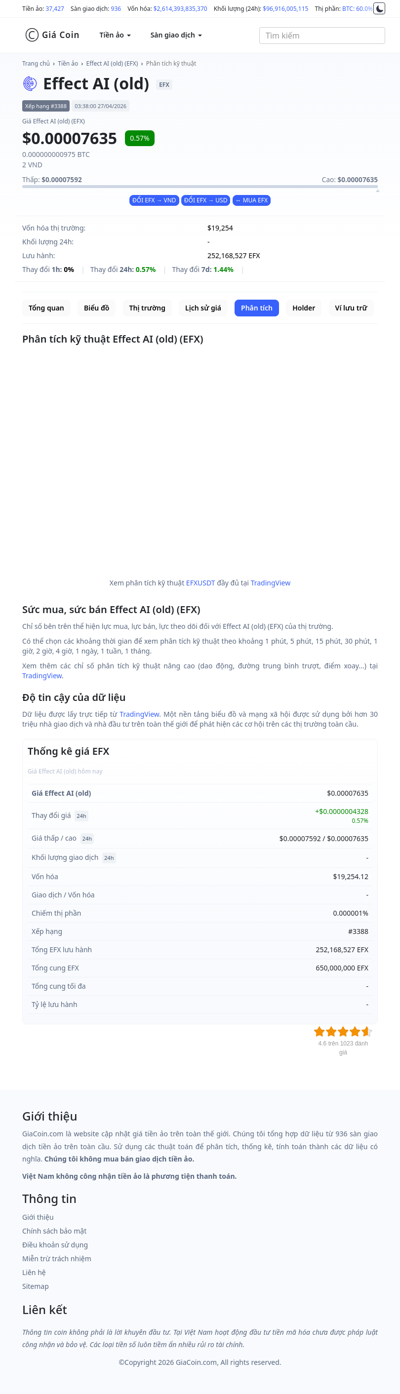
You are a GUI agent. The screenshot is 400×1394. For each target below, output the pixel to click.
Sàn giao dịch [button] (176, 34)
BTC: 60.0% (357, 8)
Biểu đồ (96, 307)
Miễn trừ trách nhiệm (56, 1258)
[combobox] (322, 35)
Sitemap (35, 1286)
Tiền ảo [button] (114, 34)
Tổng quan (46, 307)
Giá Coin (52, 35)
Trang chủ (36, 63)
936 (116, 8)
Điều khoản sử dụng (55, 1244)
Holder (303, 307)
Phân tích (257, 307)
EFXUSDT (200, 582)
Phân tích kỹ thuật (171, 63)
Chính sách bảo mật (54, 1231)
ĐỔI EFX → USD (206, 200)
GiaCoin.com (196, 1362)
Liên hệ (34, 1272)
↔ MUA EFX (252, 200)
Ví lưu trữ (351, 307)
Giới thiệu (38, 1217)
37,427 (54, 8)
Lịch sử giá (203, 307)
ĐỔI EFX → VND (154, 200)
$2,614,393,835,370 (180, 8)
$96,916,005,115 (285, 8)
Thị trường (147, 307)
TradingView (271, 582)
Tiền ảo (68, 63)
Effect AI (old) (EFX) (112, 63)
